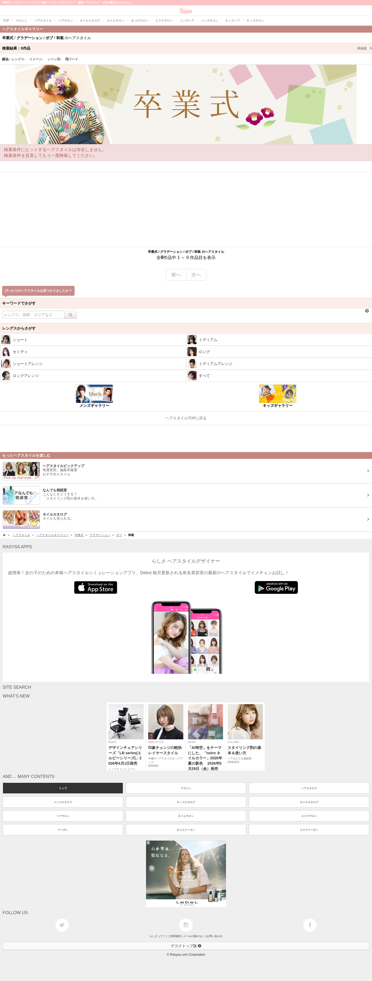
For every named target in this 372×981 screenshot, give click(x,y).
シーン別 (54, 59)
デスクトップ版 (186, 946)
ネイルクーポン (186, 829)
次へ (196, 274)
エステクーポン (309, 829)
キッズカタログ (186, 802)
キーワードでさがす (19, 303)
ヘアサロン (63, 815)
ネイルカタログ (309, 802)
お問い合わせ (215, 936)
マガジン (186, 788)
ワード (73, 59)
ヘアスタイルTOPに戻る (186, 418)
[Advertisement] (186, 209)
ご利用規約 (174, 936)
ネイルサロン (186, 815)
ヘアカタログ (309, 788)
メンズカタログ (63, 802)
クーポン (63, 829)
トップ (63, 788)
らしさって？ (157, 936)
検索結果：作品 (187, 48)
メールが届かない (193, 936)
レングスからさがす (19, 328)
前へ (176, 274)
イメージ (36, 59)
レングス (18, 59)
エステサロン (309, 815)
